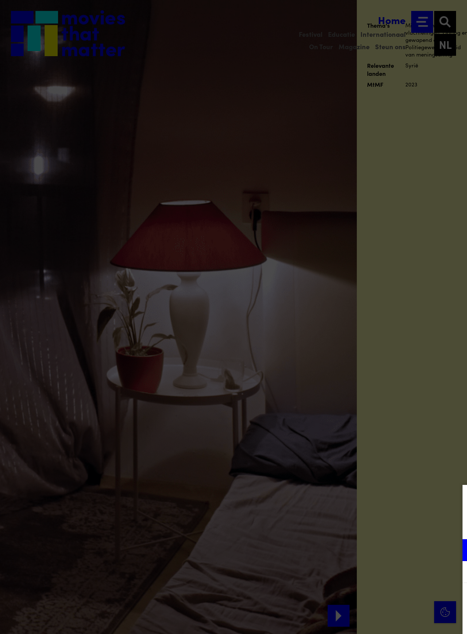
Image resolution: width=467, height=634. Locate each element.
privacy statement (376, 526)
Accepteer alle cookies (405, 599)
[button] (397, 550)
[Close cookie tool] (456, 498)
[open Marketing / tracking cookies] (455, 572)
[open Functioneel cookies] (455, 551)
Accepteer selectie (405, 620)
